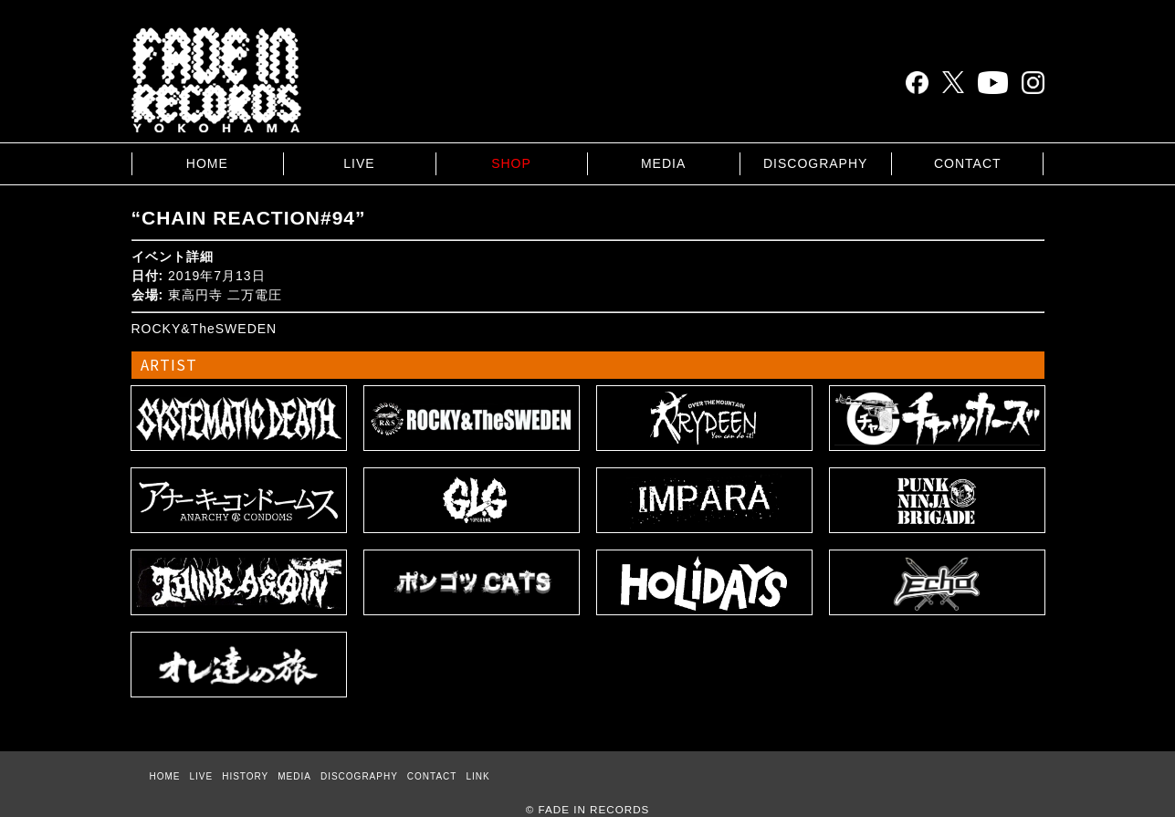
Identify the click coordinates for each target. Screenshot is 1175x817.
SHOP (511, 163)
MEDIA (663, 163)
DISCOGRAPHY (815, 163)
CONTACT (968, 163)
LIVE (358, 163)
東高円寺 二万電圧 (225, 295)
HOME (207, 163)
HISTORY (245, 776)
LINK (477, 776)
